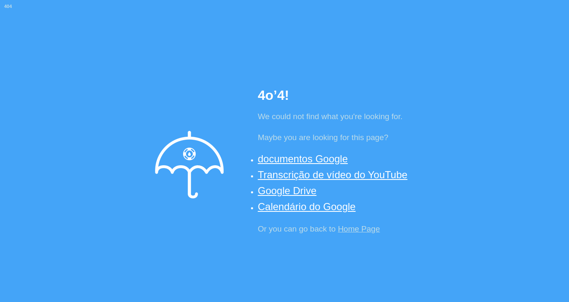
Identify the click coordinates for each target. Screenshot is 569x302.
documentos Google (303, 158)
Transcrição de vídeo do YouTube (332, 174)
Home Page (359, 228)
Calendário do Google (307, 206)
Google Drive (287, 190)
